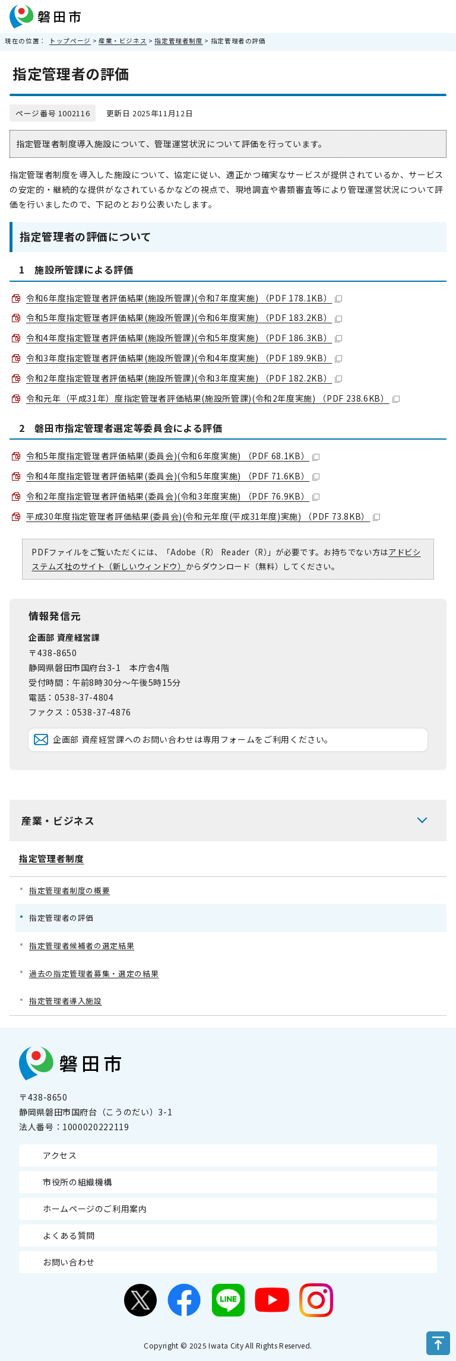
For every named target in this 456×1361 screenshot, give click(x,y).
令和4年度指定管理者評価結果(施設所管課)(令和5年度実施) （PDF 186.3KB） (184, 338)
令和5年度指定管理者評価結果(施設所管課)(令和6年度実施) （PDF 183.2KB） (184, 317)
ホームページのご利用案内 (95, 1208)
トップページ (70, 40)
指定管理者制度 (178, 40)
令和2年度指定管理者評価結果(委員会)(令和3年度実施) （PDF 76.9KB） (172, 496)
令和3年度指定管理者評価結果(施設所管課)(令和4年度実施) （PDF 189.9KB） (184, 358)
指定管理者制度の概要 (69, 890)
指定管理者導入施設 (65, 1000)
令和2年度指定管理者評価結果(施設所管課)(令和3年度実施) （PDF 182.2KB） (184, 378)
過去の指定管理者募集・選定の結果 (94, 973)
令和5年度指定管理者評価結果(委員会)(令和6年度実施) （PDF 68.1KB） (172, 456)
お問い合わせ (69, 1262)
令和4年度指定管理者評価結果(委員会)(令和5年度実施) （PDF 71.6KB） (172, 476)
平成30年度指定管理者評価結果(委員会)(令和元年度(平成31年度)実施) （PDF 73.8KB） (203, 516)
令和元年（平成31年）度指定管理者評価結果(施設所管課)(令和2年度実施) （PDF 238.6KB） (213, 398)
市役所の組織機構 (77, 1182)
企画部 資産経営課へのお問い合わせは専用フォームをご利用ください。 (193, 739)
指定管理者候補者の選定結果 (81, 945)
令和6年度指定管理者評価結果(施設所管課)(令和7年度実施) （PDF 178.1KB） (184, 298)
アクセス (60, 1155)
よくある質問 (69, 1235)
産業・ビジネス (123, 40)
